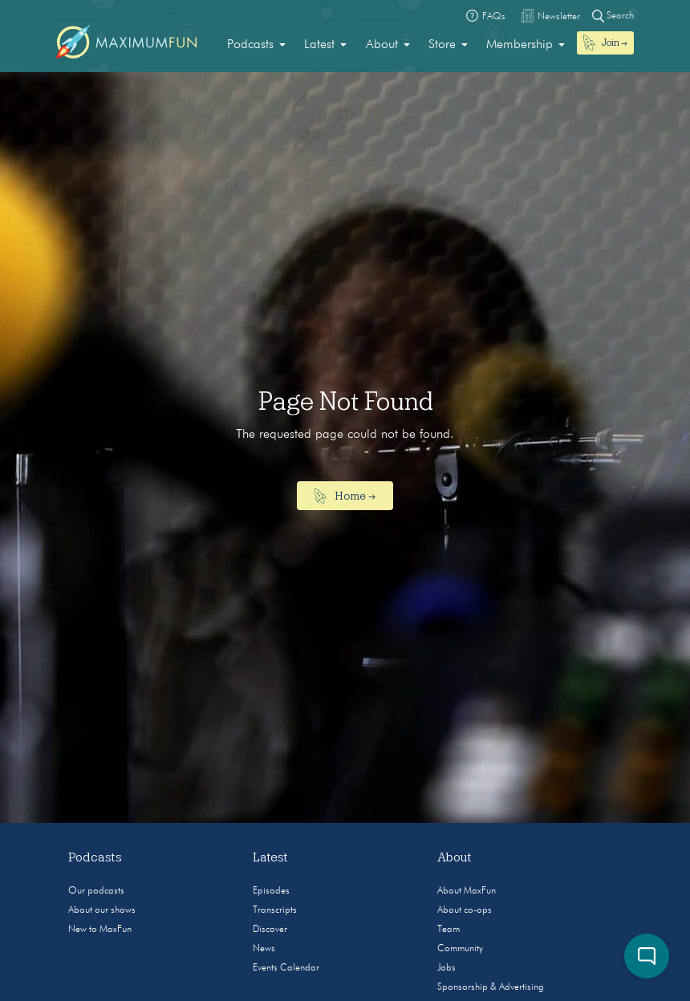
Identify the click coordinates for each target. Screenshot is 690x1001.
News (264, 949)
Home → (345, 496)
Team (448, 929)
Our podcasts (96, 891)
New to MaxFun (100, 929)
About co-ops (464, 910)
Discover (270, 929)
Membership (519, 44)
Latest (319, 44)
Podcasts (250, 44)
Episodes (271, 891)
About (382, 44)
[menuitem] (256, 45)
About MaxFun (466, 891)
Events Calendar (286, 968)
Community (460, 949)
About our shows (102, 910)
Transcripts (275, 910)
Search (613, 16)
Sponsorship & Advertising (490, 987)
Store (442, 44)
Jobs (446, 968)
